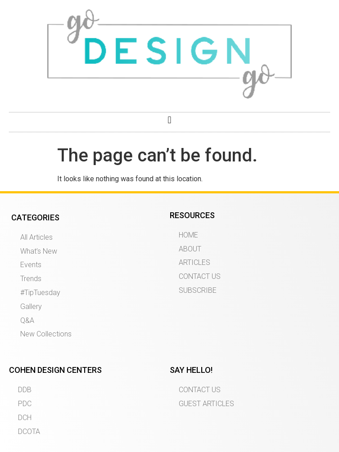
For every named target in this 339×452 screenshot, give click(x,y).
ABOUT (190, 249)
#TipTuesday (40, 292)
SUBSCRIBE (198, 290)
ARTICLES (194, 262)
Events (30, 264)
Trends (30, 278)
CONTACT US (200, 276)
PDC (25, 403)
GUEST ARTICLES (206, 403)
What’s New (38, 251)
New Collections (46, 334)
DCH (25, 417)
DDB (25, 389)
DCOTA (29, 431)
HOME (188, 235)
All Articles (36, 237)
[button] (169, 119)
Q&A (27, 320)
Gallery (31, 306)
